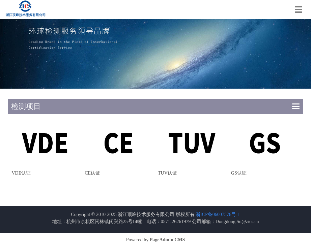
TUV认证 (167, 173)
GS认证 (239, 173)
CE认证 (92, 173)
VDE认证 (21, 173)
